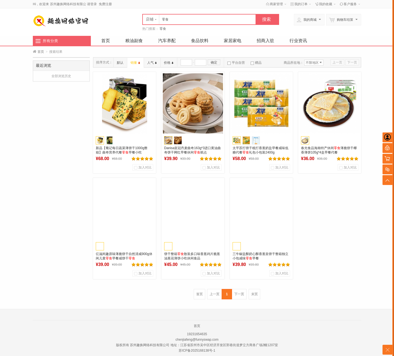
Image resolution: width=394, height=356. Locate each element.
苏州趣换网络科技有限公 (68, 4)
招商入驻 (265, 40)
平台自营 (236, 63)
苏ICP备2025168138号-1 (197, 350)
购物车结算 (343, 20)
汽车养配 (167, 40)
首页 (105, 40)
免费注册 (105, 4)
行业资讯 (298, 40)
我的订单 (301, 4)
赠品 (256, 63)
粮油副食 (134, 40)
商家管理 (276, 4)
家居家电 (232, 40)
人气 (152, 63)
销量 (135, 63)
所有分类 (50, 41)
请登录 (92, 4)
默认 (120, 63)
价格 (168, 63)
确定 (214, 62)
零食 (163, 29)
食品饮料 (199, 40)
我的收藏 (325, 4)
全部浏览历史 (61, 76)
